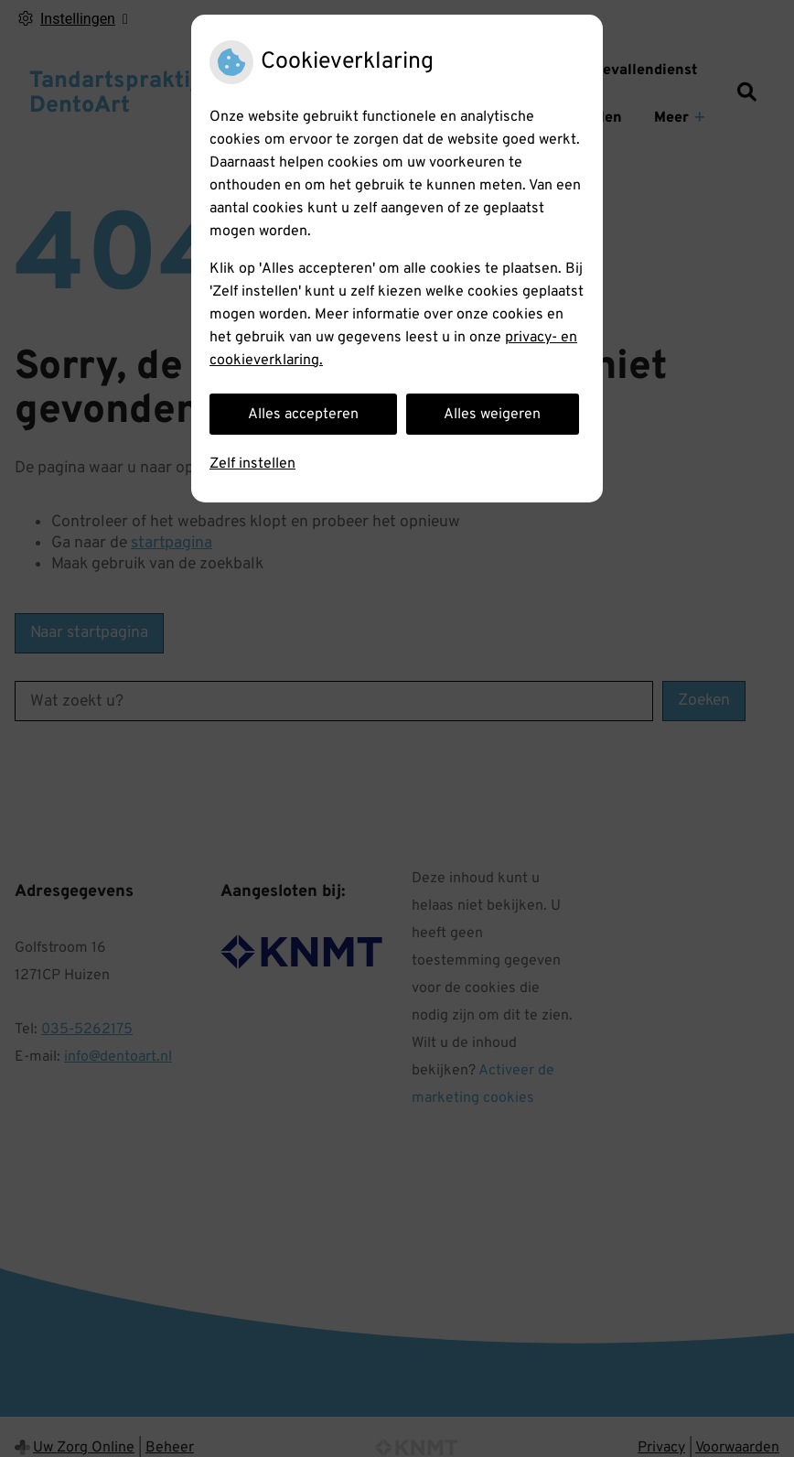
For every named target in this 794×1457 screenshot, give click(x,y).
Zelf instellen (252, 464)
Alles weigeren (492, 414)
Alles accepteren (303, 414)
